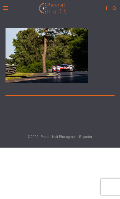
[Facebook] (106, 8)
